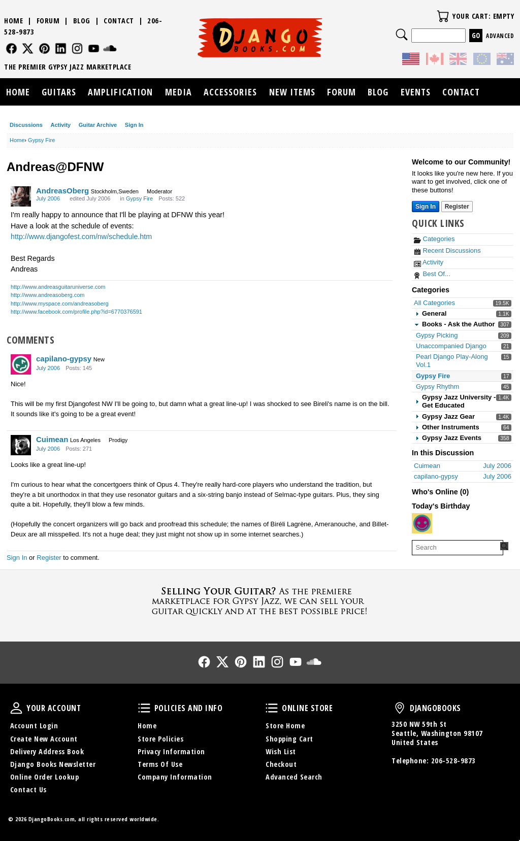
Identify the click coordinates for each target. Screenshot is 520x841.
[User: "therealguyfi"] (422, 523)
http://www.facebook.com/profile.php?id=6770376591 (76, 312)
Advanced (500, 36)
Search (402, 34)
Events (416, 92)
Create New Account (44, 739)
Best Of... (432, 274)
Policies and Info (144, 708)
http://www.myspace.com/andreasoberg (60, 303)
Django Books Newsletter (53, 764)
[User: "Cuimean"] (21, 445)
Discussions (26, 125)
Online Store (272, 708)
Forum (48, 20)
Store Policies (160, 739)
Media (178, 92)
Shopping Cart (289, 739)
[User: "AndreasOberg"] (21, 196)
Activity (60, 125)
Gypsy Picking (437, 335)
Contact (119, 20)
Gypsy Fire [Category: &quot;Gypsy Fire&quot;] (139, 198)
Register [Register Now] (457, 206)
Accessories (230, 92)
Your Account (16, 708)
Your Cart (443, 16)
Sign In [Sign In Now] (425, 206)
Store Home (285, 725)
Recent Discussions (447, 250)
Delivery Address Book (47, 751)
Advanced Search (294, 777)
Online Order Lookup (44, 777)
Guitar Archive (98, 125)
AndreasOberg (62, 190)
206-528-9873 (453, 760)
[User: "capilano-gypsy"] (21, 364)
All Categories (434, 303)
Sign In (134, 125)
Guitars (59, 92)
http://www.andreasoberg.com (48, 295)
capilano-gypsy (63, 358)
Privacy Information (171, 751)
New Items (292, 92)
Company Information (175, 777)
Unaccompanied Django (451, 346)
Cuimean (52, 439)
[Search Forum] (504, 546)
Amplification (120, 92)
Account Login (34, 725)
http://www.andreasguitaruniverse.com (58, 287)
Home (13, 20)
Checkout (281, 764)
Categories (434, 239)
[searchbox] (457, 547)
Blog (81, 20)
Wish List (281, 751)
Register (49, 557)
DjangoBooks (400, 708)
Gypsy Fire (433, 376)
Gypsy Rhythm (437, 386)
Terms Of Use (160, 764)
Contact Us (28, 789)
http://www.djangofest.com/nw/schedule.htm (81, 236)
